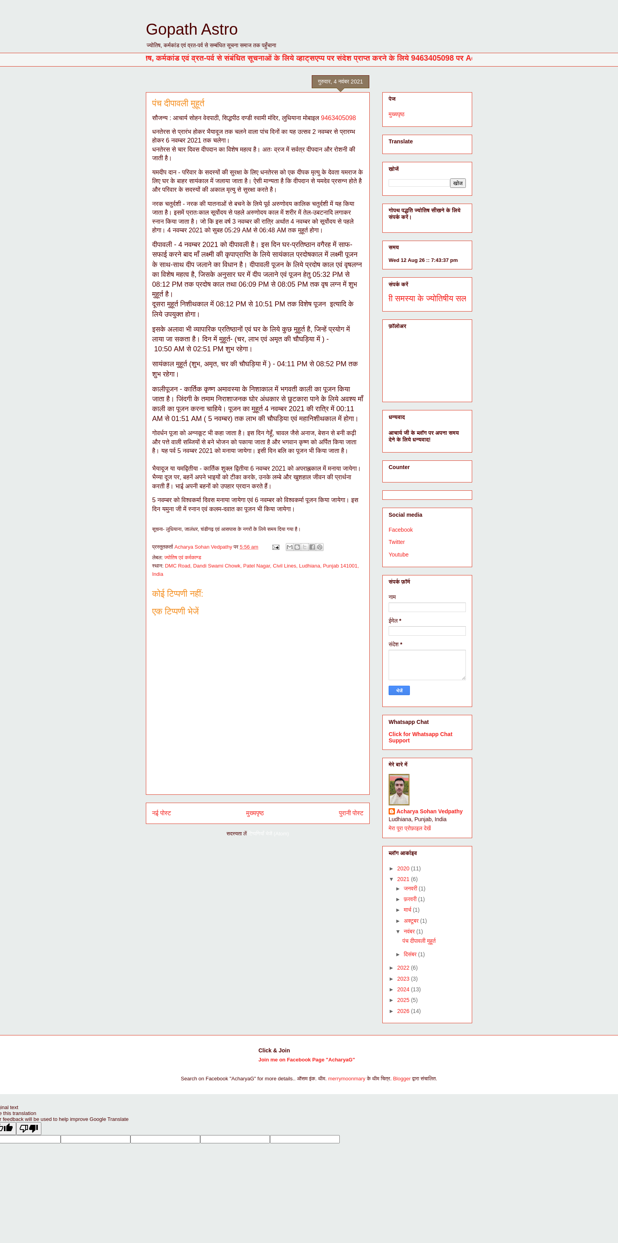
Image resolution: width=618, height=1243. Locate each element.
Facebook (401, 530)
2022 (404, 968)
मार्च (408, 910)
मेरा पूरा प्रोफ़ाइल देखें (410, 828)
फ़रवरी (411, 899)
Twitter (397, 542)
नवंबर (410, 931)
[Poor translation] (28, 1128)
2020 (404, 868)
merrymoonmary (347, 1079)
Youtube (399, 554)
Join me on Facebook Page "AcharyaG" (307, 1060)
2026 (404, 1011)
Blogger (402, 1079)
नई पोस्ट (161, 813)
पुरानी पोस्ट (351, 813)
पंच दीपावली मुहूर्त (419, 941)
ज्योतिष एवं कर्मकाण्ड (182, 557)
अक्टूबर (412, 921)
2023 (404, 979)
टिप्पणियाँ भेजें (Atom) (268, 834)
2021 (404, 879)
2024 (404, 989)
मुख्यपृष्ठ (255, 813)
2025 (404, 1000)
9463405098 (338, 118)
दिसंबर (411, 954)
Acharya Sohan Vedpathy (429, 811)
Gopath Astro (192, 29)
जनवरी (411, 888)
